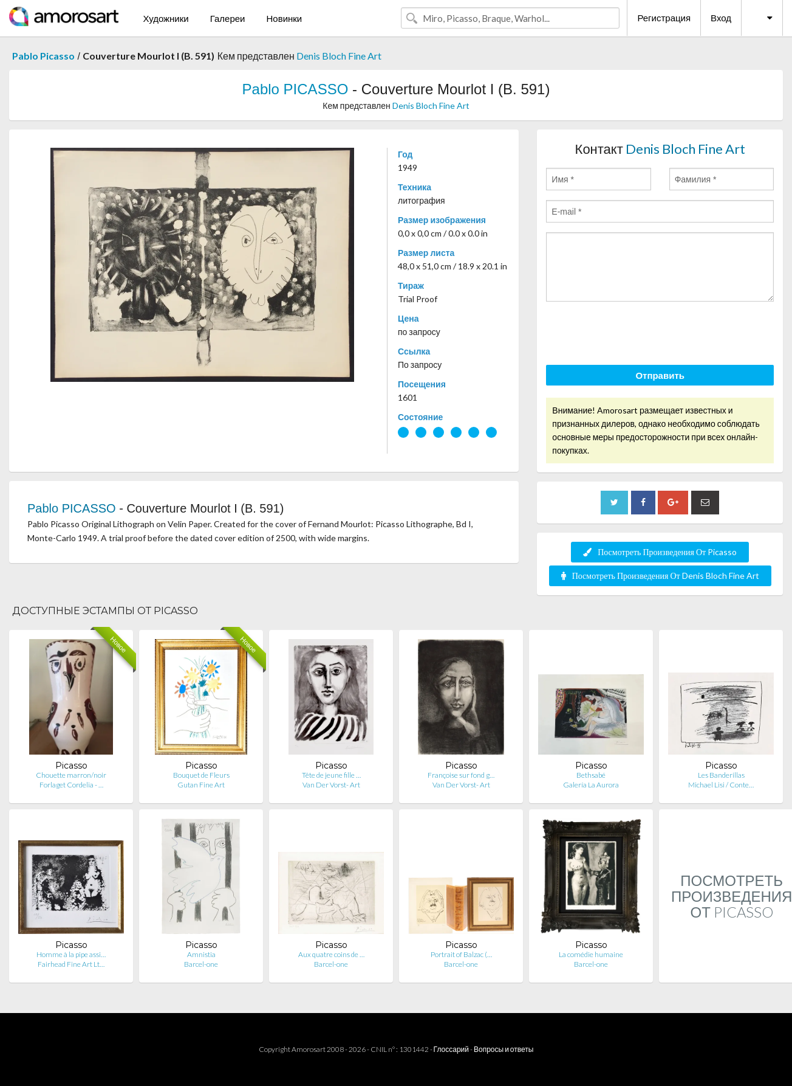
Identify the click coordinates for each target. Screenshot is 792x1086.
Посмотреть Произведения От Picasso (660, 552)
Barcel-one (201, 964)
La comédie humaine (591, 954)
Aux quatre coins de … (331, 954)
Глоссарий (451, 1049)
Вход (721, 17)
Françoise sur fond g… (461, 775)
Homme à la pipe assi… (71, 954)
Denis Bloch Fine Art (338, 55)
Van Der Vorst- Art (331, 784)
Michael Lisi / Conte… (721, 784)
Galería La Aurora (591, 784)
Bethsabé (591, 775)
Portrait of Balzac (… (461, 954)
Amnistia (201, 954)
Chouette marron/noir (71, 775)
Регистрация (664, 17)
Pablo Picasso (43, 55)
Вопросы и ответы (503, 1049)
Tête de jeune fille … (331, 775)
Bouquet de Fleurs (201, 775)
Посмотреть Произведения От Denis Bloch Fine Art (660, 575)
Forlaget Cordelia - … (71, 784)
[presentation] (638, 335)
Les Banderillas (721, 775)
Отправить (659, 375)
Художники (165, 18)
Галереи (227, 18)
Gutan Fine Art (201, 784)
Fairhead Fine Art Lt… (71, 964)
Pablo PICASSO (295, 89)
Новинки (284, 18)
